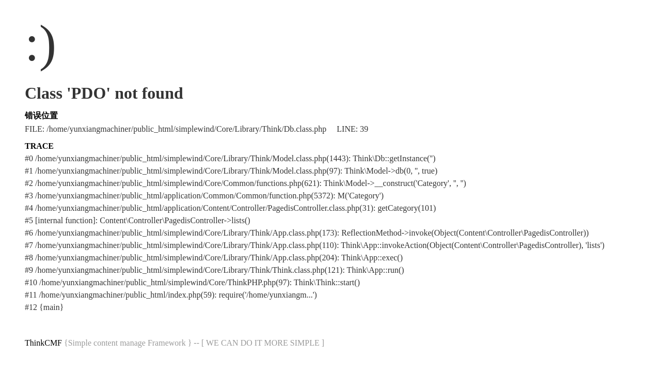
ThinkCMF (43, 342)
